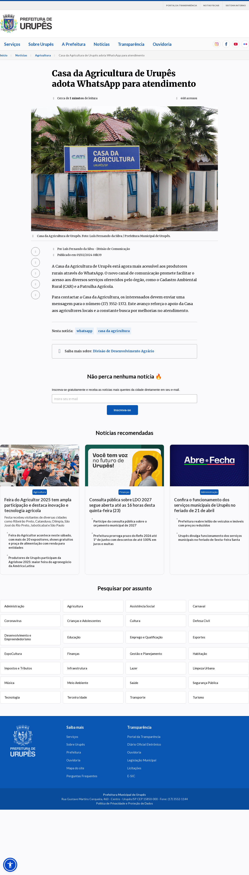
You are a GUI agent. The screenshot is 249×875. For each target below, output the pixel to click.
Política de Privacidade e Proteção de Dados (124, 803)
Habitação (200, 653)
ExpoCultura (13, 653)
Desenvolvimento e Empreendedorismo (17, 637)
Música (9, 683)
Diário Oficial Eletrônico (144, 744)
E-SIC (131, 776)
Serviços (12, 44)
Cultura (135, 621)
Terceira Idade (77, 697)
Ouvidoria (162, 44)
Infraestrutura (77, 668)
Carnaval (199, 606)
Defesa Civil (201, 621)
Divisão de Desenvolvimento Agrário (123, 351)
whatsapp (84, 331)
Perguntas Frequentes (81, 776)
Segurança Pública (205, 683)
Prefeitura (73, 752)
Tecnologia (12, 697)
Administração (14, 606)
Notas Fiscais (211, 5)
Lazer (134, 668)
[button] (10, 865)
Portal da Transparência (181, 5)
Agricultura (43, 55)
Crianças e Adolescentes (84, 621)
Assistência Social (142, 606)
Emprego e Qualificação (146, 637)
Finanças (73, 653)
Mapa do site (75, 768)
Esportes (199, 637)
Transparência (131, 44)
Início (3, 55)
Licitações (134, 768)
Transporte (137, 697)
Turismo (198, 697)
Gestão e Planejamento (146, 653)
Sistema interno (236, 5)
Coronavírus (13, 621)
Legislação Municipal (141, 760)
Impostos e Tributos (18, 668)
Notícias (102, 44)
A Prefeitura (73, 44)
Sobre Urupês (41, 44)
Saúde (134, 683)
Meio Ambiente (77, 683)
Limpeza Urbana (204, 668)
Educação (74, 637)
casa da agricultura (114, 331)
